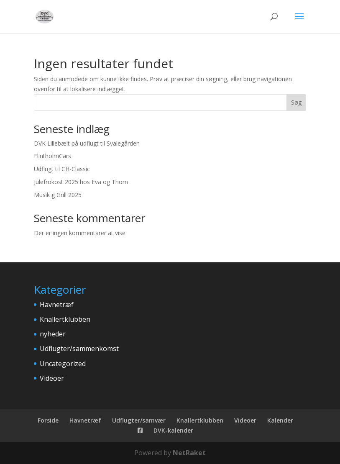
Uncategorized (63, 363)
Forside (48, 420)
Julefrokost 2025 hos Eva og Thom (81, 182)
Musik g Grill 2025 (58, 195)
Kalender (280, 420)
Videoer (52, 378)
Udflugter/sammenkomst (79, 348)
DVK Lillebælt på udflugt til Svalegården (87, 143)
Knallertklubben (65, 319)
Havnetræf (57, 304)
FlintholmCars (52, 156)
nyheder (53, 333)
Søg (296, 102)
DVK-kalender (173, 430)
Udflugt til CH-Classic (62, 169)
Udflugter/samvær (139, 420)
